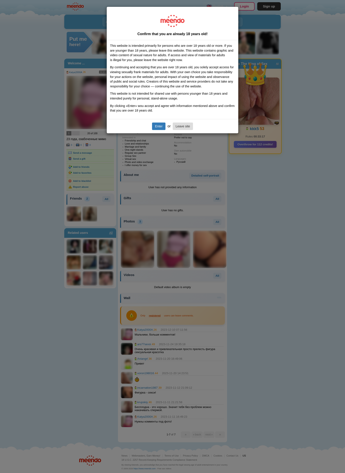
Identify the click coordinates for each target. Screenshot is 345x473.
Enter (158, 126)
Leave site (183, 126)
